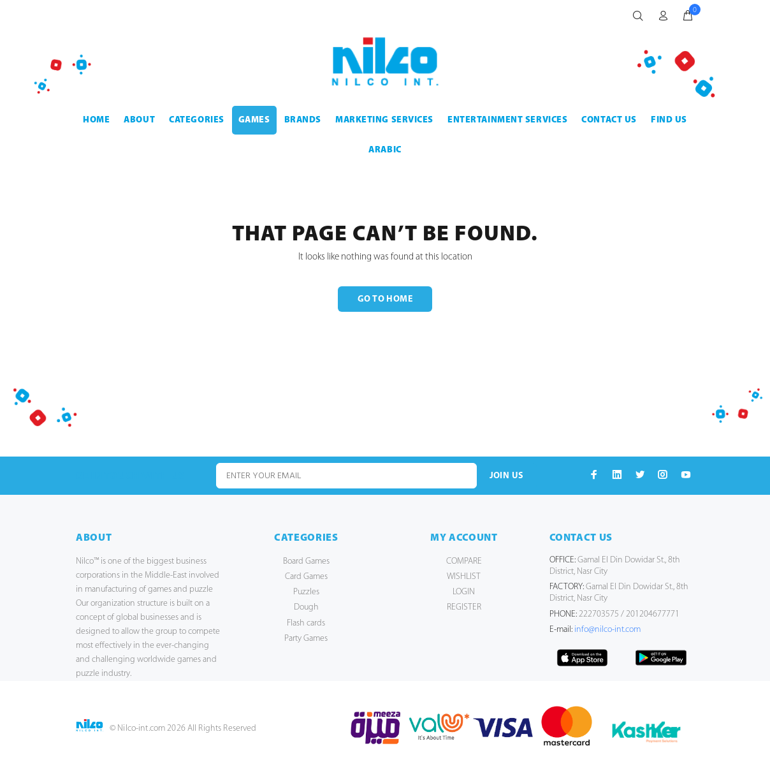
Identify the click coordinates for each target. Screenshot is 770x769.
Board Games (306, 561)
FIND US (669, 120)
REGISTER (464, 607)
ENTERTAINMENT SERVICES (507, 120)
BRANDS (302, 120)
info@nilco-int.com (607, 629)
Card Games (306, 577)
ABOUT (139, 120)
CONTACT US (609, 120)
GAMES (254, 120)
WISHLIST (464, 577)
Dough (306, 607)
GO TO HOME (385, 299)
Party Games (306, 638)
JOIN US (507, 476)
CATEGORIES (196, 120)
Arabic (384, 150)
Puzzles (306, 592)
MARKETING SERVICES (384, 120)
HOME (96, 120)
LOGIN (464, 592)
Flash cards (306, 623)
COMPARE (464, 561)
